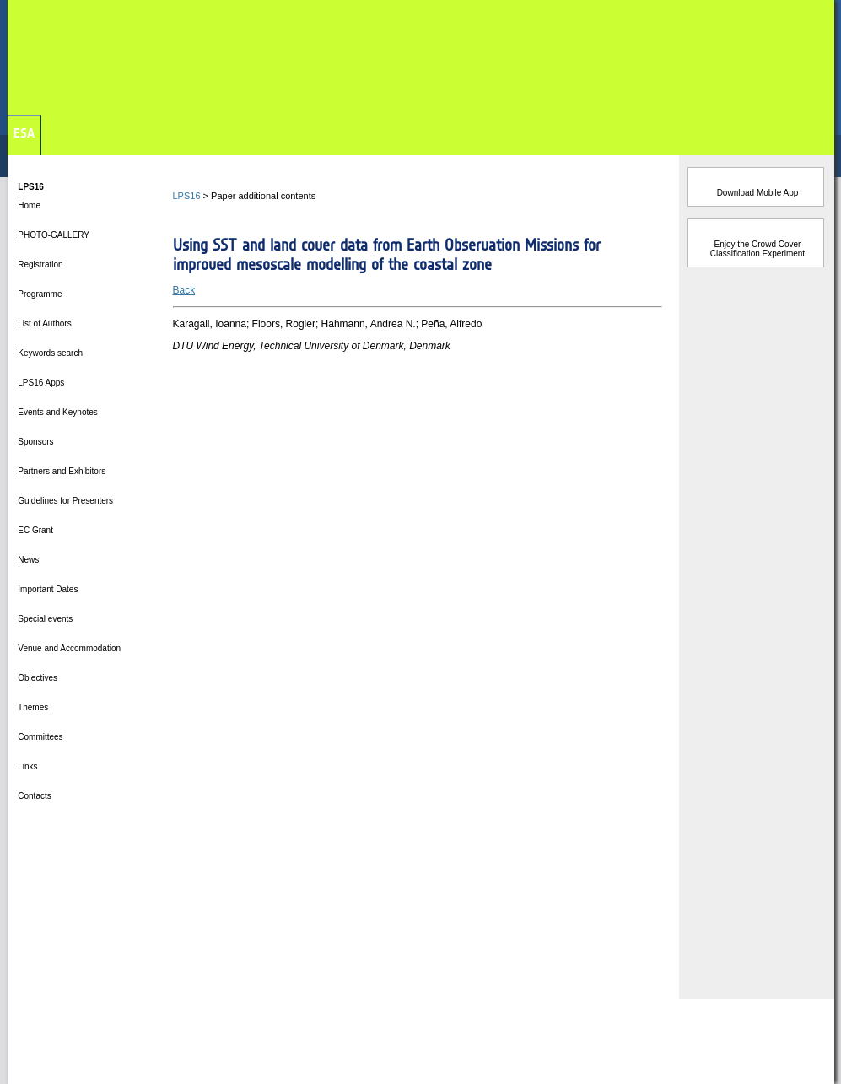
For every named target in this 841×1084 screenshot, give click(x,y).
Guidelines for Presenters (65, 500)
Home (28, 205)
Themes (32, 707)
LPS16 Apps (40, 382)
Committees (39, 737)
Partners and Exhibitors (61, 471)
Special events (44, 618)
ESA (24, 133)
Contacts (33, 796)
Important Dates (47, 589)
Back (184, 290)
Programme (39, 294)
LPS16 (187, 196)
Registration (39, 264)
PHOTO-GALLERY (52, 235)
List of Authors (44, 323)
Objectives (36, 677)
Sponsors (35, 441)
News (28, 559)
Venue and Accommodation (68, 648)
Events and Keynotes (57, 412)
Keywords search (49, 353)
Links (27, 766)
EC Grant (34, 530)
